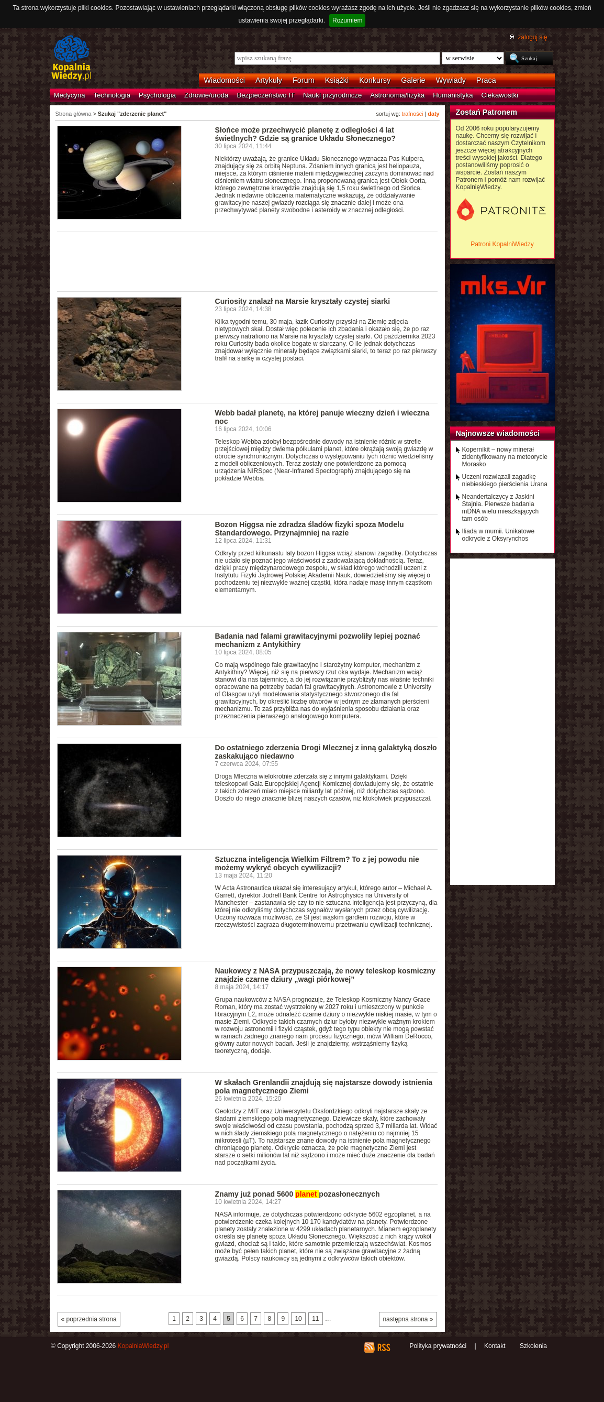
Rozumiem (347, 20)
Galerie (413, 80)
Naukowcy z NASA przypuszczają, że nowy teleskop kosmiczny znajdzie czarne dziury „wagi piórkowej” (325, 975)
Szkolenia (533, 1346)
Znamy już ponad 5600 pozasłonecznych (297, 1194)
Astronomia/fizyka (397, 95)
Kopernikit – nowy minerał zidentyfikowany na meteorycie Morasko (504, 457)
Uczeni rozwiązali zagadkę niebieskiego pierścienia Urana (504, 480)
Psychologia (157, 95)
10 (298, 1318)
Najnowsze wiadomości (498, 433)
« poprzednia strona (89, 1319)
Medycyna (69, 95)
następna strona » (408, 1319)
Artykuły (268, 80)
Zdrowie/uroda (206, 95)
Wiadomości (224, 80)
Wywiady (451, 80)
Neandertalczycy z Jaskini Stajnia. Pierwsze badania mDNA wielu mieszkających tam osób (500, 507)
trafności (412, 114)
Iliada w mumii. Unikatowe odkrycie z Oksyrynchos (498, 535)
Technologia (112, 95)
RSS (383, 1347)
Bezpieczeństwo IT (266, 95)
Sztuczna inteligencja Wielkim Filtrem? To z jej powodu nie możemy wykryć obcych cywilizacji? (317, 863)
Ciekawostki (500, 95)
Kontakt (495, 1346)
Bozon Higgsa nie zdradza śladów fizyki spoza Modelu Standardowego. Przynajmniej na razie (309, 528)
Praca (486, 80)
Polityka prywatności (437, 1346)
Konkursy (374, 80)
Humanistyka (453, 95)
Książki (337, 80)
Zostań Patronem (487, 112)
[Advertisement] (247, 260)
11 (315, 1318)
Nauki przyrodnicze (332, 95)
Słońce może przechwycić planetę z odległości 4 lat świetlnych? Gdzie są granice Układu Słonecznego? (305, 134)
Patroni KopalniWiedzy (502, 244)
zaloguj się (532, 37)
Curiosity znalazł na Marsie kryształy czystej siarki (302, 301)
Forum (304, 80)
